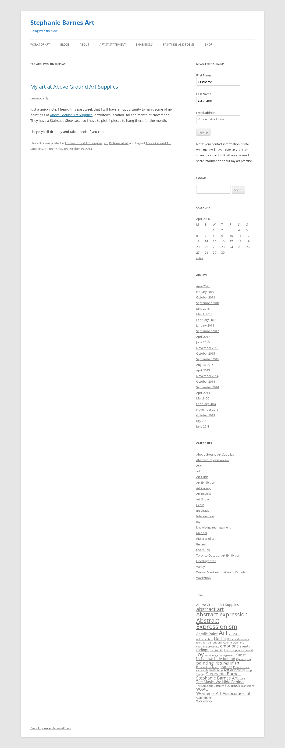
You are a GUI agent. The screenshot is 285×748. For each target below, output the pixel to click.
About (84, 45)
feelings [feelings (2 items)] (202, 649)
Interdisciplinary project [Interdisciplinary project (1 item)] (238, 650)
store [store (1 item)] (242, 678)
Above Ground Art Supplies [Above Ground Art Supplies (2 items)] (217, 604)
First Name (203, 75)
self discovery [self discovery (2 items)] (234, 670)
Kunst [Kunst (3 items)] (240, 655)
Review (201, 544)
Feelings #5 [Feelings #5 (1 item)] (216, 650)
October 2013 (205, 415)
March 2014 (204, 398)
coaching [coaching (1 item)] (201, 646)
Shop (208, 45)
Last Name (203, 94)
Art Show (202, 499)
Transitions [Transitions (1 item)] (247, 685)
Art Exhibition (205, 482)
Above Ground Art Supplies (71, 115)
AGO (199, 466)
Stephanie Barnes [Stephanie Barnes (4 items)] (223, 673)
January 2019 (205, 292)
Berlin (200, 505)
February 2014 (206, 404)
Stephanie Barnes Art (62, 22)
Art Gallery (203, 488)
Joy (198, 522)
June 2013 (203, 426)
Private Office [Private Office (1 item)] (241, 667)
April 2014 (203, 393)
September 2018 (207, 303)
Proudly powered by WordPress (50, 728)
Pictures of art (118, 143)
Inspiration (203, 510)
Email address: (206, 113)
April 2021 (203, 286)
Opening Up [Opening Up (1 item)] (243, 659)
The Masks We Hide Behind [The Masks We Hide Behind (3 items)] (220, 681)
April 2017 (203, 336)
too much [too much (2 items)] (232, 685)
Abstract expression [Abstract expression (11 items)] (222, 614)
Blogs (64, 45)
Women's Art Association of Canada (221, 572)
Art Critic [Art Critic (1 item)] (234, 634)
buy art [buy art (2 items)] (238, 642)
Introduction (205, 516)
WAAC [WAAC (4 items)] (202, 689)
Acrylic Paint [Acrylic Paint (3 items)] (207, 634)
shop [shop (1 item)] (249, 670)
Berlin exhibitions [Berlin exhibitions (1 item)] (238, 639)
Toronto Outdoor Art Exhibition (218, 555)
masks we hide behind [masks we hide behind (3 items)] (215, 658)
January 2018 (205, 325)
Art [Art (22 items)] (223, 632)
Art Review (203, 494)
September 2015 (207, 359)
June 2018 (203, 308)
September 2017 (207, 331)
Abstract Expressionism (212, 460)
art (106, 143)
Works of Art (40, 45)
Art (45, 149)
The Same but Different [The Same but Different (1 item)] (210, 685)
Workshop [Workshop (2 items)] (204, 701)
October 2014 (205, 381)
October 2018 (205, 297)
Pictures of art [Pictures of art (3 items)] (226, 663)
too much (203, 550)
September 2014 (207, 387)
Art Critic (202, 477)
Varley (200, 567)
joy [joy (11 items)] (200, 654)
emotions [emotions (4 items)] (229, 646)
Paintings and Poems (179, 45)
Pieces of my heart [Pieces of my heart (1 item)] (207, 667)
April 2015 (203, 370)
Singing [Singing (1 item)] (200, 674)
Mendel (201, 533)
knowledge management (213, 527)
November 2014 (207, 376)
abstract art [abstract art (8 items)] (210, 608)
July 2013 (202, 421)
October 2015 (205, 353)
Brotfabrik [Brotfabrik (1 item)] (202, 642)
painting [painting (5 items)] (205, 663)
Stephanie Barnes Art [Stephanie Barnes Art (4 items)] (217, 678)
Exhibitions (144, 45)
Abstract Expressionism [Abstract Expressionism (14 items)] (216, 623)
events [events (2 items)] (245, 646)
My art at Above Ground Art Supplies (74, 86)
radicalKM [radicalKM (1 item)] (202, 670)
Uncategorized (206, 561)
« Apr (199, 258)
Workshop (203, 578)
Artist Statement (113, 45)
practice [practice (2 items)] (226, 667)
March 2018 (204, 314)
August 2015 (204, 365)
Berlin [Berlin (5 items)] (220, 638)
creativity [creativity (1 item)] (213, 646)
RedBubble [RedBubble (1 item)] (216, 670)
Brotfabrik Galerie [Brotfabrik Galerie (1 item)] (221, 642)
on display (56, 149)
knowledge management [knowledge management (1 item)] (220, 655)
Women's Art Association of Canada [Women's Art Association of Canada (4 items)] (223, 695)
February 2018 (206, 320)
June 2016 (203, 342)
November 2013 (207, 409)
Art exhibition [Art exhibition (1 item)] (204, 639)
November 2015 (207, 348)
